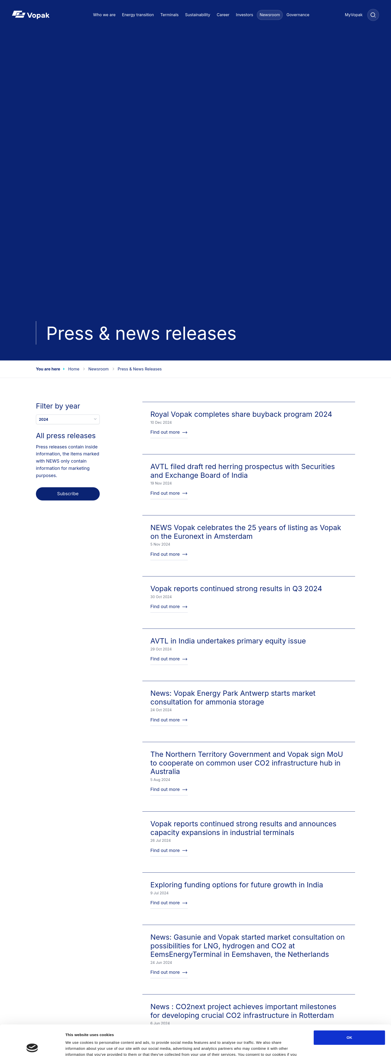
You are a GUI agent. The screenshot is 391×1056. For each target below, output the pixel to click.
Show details (261, 1046)
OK (349, 1007)
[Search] (373, 15)
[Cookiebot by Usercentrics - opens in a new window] (32, 1046)
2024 (68, 419)
